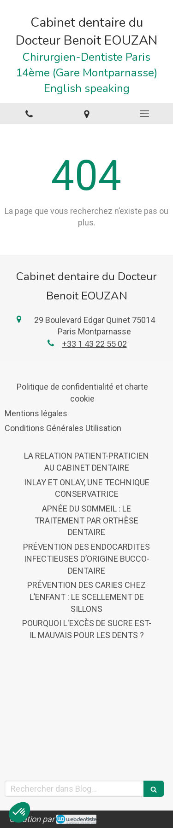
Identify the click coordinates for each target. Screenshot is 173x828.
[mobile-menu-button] (144, 113)
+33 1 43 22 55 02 (94, 344)
